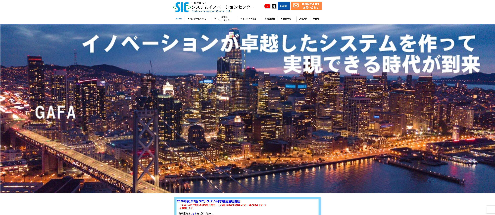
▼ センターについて (197, 19)
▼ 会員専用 (286, 19)
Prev (3, 108)
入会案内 (303, 19)
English (283, 6)
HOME (179, 19)
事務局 (316, 19)
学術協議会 (270, 19)
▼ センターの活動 (248, 19)
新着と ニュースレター (223, 18)
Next (492, 108)
